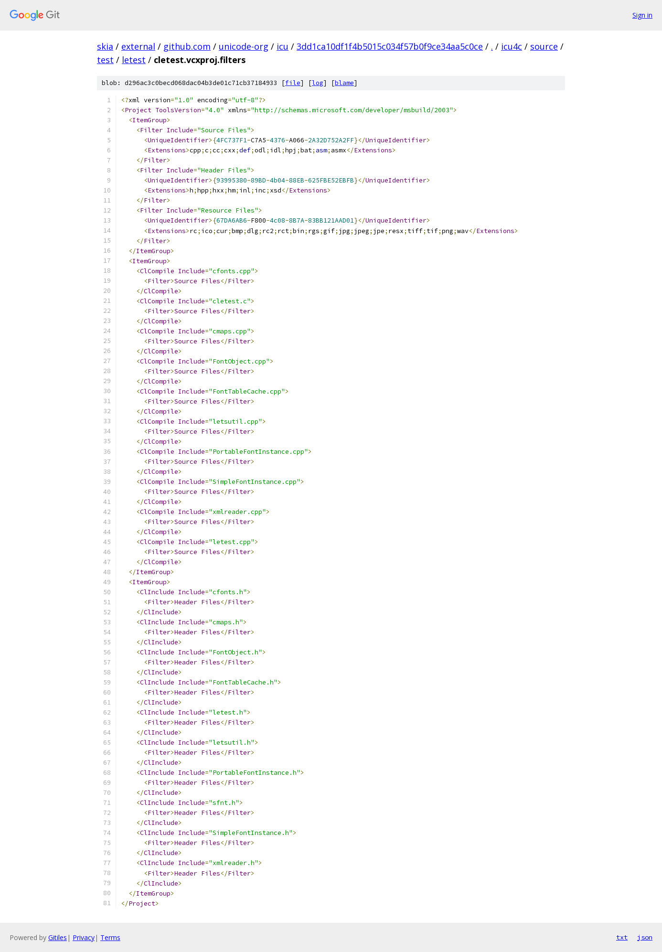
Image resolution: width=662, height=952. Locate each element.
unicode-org (243, 46)
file (292, 83)
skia (105, 46)
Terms (110, 937)
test (105, 59)
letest (134, 59)
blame (344, 83)
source (544, 46)
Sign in (642, 15)
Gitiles (57, 937)
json (644, 937)
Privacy (84, 937)
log (317, 83)
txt (622, 937)
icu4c (511, 46)
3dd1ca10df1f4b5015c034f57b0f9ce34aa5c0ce (390, 46)
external (138, 46)
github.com (187, 46)
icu (282, 46)
